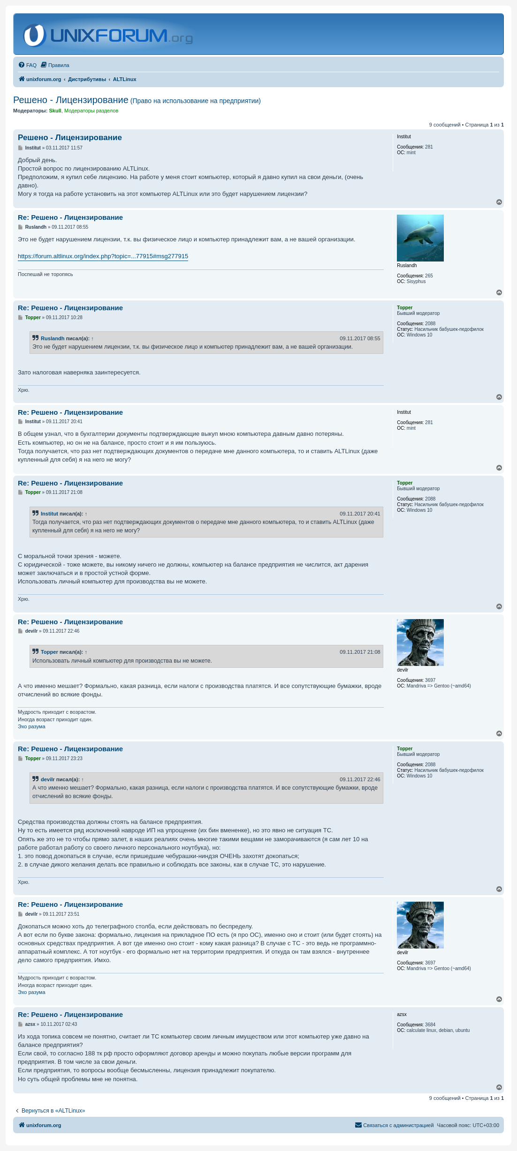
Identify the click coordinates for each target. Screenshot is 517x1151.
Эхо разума (32, 726)
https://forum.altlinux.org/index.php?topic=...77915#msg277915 (103, 256)
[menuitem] (27, 65)
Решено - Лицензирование (137, 100)
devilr (48, 779)
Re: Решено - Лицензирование (70, 217)
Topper (49, 652)
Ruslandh (53, 338)
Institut (49, 513)
